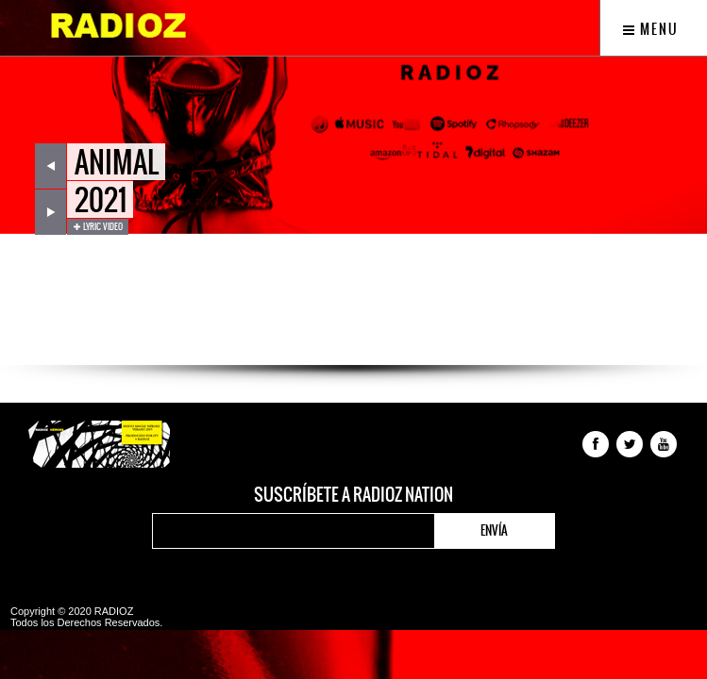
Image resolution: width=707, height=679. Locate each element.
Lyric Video (98, 226)
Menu (651, 29)
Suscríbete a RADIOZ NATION (353, 495)
